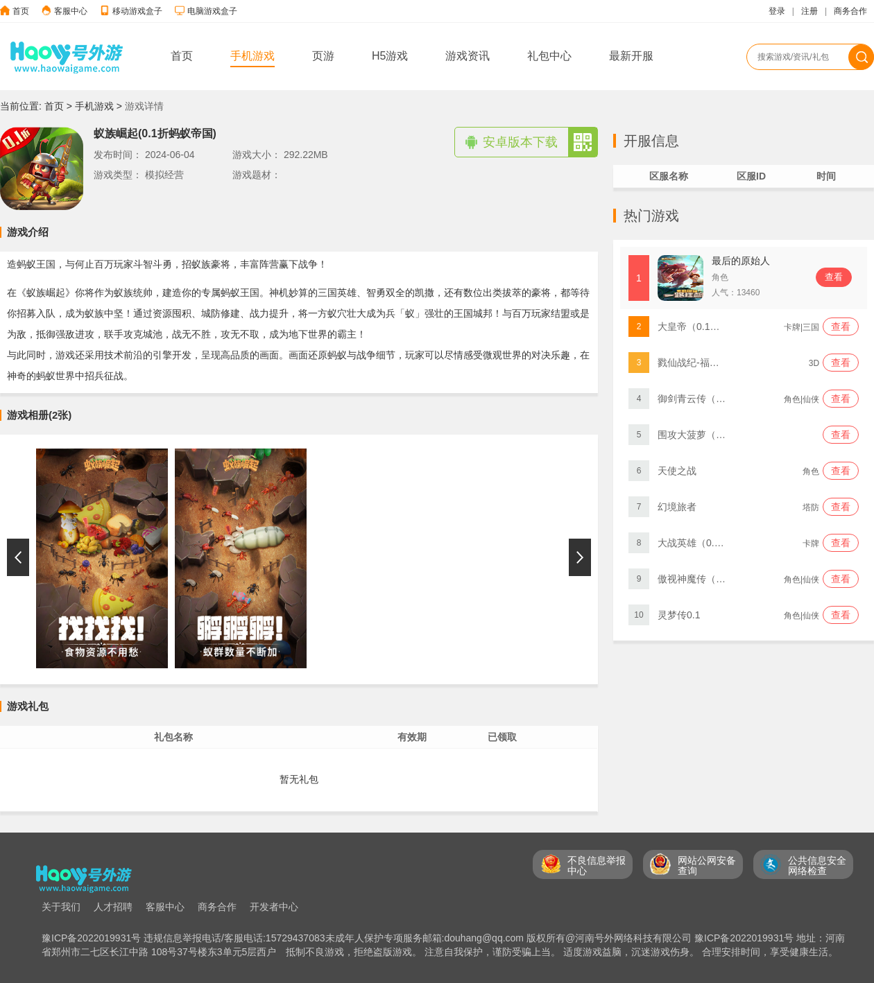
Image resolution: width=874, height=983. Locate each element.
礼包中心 (549, 56)
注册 (809, 11)
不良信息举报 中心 (596, 865)
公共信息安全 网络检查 (817, 865)
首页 (20, 11)
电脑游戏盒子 (212, 11)
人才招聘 (113, 906)
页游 (323, 56)
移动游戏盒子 (137, 11)
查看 (834, 277)
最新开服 (631, 56)
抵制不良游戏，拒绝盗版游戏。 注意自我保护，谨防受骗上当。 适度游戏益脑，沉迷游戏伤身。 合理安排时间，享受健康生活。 (562, 951)
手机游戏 (252, 56)
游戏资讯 (467, 56)
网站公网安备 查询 (707, 865)
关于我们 (61, 906)
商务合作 (850, 11)
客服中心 (70, 11)
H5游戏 (390, 56)
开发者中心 (274, 906)
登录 (777, 11)
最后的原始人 (741, 260)
